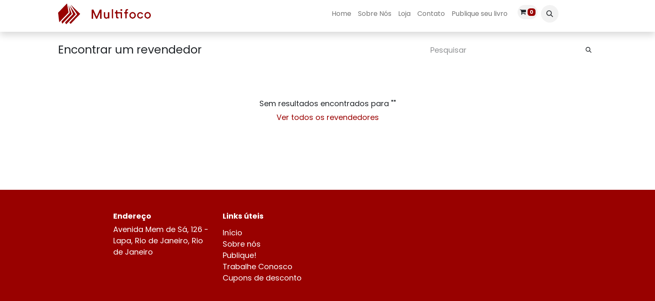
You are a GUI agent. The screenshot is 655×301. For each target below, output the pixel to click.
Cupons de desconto (262, 278)
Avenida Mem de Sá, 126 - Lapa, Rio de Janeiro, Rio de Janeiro (160, 240)
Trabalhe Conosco (257, 266)
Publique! (239, 255)
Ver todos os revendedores (328, 117)
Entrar (581, 13)
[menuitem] (341, 13)
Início (232, 232)
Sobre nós (242, 244)
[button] (550, 14)
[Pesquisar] (588, 50)
